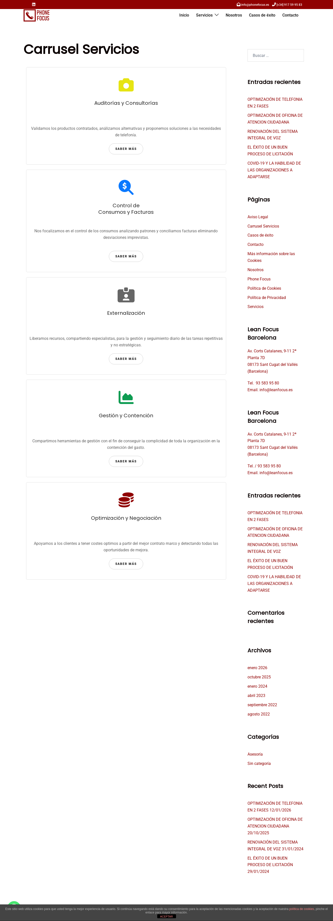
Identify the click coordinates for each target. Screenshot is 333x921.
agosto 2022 (258, 714)
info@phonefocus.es (255, 5)
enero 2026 (257, 667)
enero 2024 (257, 686)
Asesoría (255, 754)
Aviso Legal (257, 217)
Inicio (184, 15)
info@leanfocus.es (276, 389)
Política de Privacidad (266, 297)
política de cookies (301, 909)
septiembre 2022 (262, 704)
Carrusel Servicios (263, 226)
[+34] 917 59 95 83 (289, 5)
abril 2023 (256, 695)
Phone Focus (259, 279)
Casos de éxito (262, 15)
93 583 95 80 (267, 383)
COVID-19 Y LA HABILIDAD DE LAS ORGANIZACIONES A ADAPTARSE (274, 170)
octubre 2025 (259, 677)
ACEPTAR (166, 916)
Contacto (290, 15)
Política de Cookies (264, 288)
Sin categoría (259, 763)
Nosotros (234, 15)
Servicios (204, 15)
